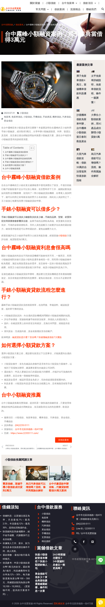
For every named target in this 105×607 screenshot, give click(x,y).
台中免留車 (69, 3)
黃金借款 (8, 120)
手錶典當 (47, 117)
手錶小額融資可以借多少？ (16, 155)
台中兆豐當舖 (7, 24)
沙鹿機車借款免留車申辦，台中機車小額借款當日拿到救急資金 (81, 128)
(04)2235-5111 (22, 425)
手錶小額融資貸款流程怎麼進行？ (19, 162)
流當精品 (75, 9)
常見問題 (42, 9)
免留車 (7, 117)
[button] (102, 9)
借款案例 (59, 9)
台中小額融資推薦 (12, 168)
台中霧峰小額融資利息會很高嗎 (18, 158)
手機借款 (37, 117)
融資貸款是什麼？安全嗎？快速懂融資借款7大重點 (37, 337)
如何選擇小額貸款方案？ (15, 165)
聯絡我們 (91, 9)
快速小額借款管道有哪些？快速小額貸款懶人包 (41, 561)
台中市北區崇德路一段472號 (29, 429)
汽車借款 (66, 117)
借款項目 (89, 3)
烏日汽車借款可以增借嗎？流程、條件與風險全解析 (36, 487)
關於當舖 (35, 3)
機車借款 (56, 117)
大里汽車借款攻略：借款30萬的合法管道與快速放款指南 (81, 167)
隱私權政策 (59, 603)
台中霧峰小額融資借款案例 (16, 152)
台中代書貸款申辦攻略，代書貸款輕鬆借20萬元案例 (59, 487)
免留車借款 (16, 117)
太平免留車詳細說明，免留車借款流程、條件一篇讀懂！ (96, 89)
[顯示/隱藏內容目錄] (30, 148)
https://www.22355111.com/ (25, 433)
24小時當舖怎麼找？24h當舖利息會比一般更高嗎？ (59, 561)
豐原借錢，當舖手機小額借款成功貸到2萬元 (12, 487)
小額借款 (51, 3)
